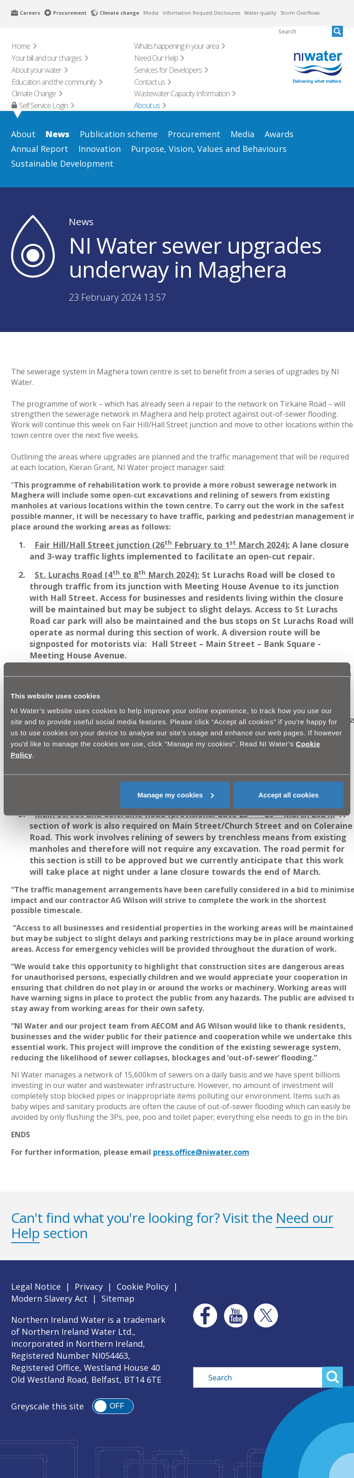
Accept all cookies (288, 794)
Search (332, 1377)
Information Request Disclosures (201, 13)
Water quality (260, 13)
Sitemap (118, 1298)
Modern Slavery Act (49, 1298)
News (81, 221)
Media (151, 13)
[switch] (113, 1406)
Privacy (89, 1286)
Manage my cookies (175, 794)
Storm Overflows (299, 13)
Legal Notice (36, 1286)
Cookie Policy (143, 1286)
